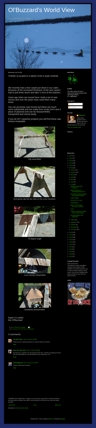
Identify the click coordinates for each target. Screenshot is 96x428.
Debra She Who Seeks (19, 350)
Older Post (58, 405)
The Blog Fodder (18, 339)
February (73, 172)
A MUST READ (74, 198)
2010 (70, 156)
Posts (71, 104)
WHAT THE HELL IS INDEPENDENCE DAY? (77, 191)
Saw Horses (23, 329)
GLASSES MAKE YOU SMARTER (76, 216)
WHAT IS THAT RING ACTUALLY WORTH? (77, 206)
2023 (70, 249)
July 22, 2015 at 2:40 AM (30, 339)
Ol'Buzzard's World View (41, 9)
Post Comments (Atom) (22, 408)
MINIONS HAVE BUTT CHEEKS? (76, 187)
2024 (70, 251)
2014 (70, 165)
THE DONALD (74, 203)
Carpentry (15, 329)
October (73, 224)
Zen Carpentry (30, 329)
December (74, 229)
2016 (70, 232)
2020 (70, 242)
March (73, 174)
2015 (70, 168)
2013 (70, 163)
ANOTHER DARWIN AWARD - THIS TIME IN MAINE (78, 194)
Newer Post (12, 405)
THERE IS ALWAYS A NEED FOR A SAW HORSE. (78, 212)
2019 (70, 239)
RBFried (51, 419)
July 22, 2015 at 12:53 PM (31, 362)
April (72, 177)
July (72, 184)
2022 (70, 247)
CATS (72, 209)
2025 (70, 254)
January (73, 170)
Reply (14, 344)
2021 (70, 244)
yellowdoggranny (18, 362)
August (73, 220)
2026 (70, 256)
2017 (70, 235)
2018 (70, 237)
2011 (70, 158)
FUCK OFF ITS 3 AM (76, 200)
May (72, 179)
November (74, 227)
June (72, 182)
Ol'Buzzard (82, 115)
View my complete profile (74, 127)
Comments (72, 107)
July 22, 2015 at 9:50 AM (33, 350)
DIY (19, 329)
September (74, 222)
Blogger (63, 419)
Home (35, 405)
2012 (70, 160)
